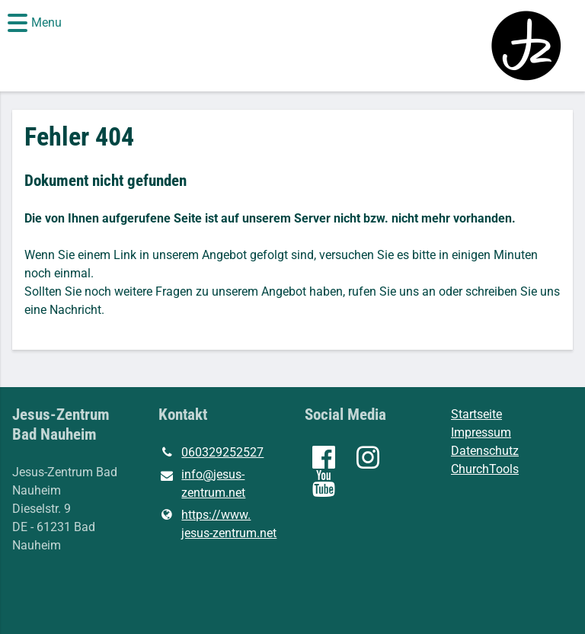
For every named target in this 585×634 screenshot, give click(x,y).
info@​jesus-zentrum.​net (201, 484)
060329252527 (211, 452)
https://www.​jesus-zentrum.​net (217, 524)
